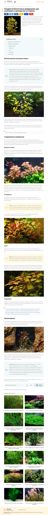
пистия (16, 312)
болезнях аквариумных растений (19, 132)
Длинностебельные (22, 389)
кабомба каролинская (27, 310)
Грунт (10, 50)
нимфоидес (12, 312)
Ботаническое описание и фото (14, 41)
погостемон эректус (22, 312)
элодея (12, 310)
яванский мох (26, 314)
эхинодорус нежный (19, 310)
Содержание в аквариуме (13, 43)
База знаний (9, 6)
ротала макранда (36, 312)
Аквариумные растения (18, 6)
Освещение (11, 48)
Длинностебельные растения (27, 6)
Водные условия (12, 46)
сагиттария (7, 314)
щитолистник (20, 314)
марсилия (7, 312)
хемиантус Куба (13, 314)
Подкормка (11, 52)
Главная (5, 6)
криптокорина (36, 310)
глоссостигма (8, 310)
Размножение (10, 54)
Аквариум (13, 6)
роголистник (29, 312)
